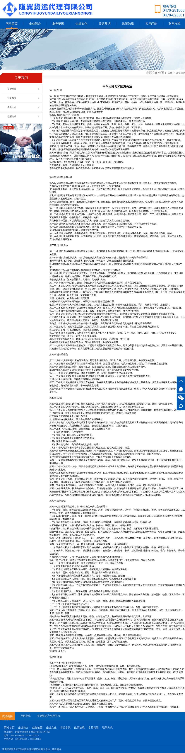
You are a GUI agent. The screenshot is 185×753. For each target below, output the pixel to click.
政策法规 (128, 23)
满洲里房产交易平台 (48, 715)
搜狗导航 (25, 715)
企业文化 (81, 23)
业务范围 (58, 23)
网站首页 (12, 23)
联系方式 (181, 406)
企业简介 (35, 23)
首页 (170, 73)
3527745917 (181, 389)
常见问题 (151, 23)
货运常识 (105, 23)
